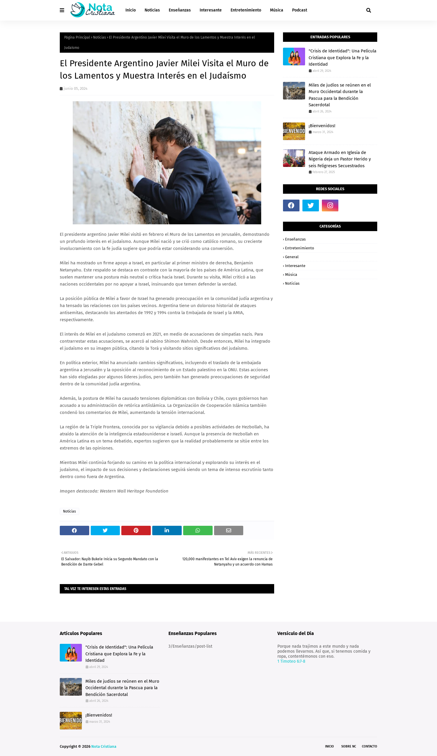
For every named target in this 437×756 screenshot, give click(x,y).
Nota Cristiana (103, 746)
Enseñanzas (295, 239)
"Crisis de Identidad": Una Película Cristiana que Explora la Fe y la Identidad (342, 57)
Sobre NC (348, 746)
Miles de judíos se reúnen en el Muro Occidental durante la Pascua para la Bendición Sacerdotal (340, 95)
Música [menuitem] (276, 10)
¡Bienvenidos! (322, 125)
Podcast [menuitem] (299, 10)
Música (291, 274)
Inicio (329, 746)
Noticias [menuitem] (152, 10)
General (292, 257)
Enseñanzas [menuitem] (180, 10)
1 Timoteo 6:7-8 (291, 661)
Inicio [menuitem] (130, 10)
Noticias (99, 37)
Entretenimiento (299, 248)
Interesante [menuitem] (211, 10)
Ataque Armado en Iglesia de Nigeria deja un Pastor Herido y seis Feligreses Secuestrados (340, 159)
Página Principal (77, 37)
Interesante (295, 265)
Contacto (369, 746)
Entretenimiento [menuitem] (246, 10)
